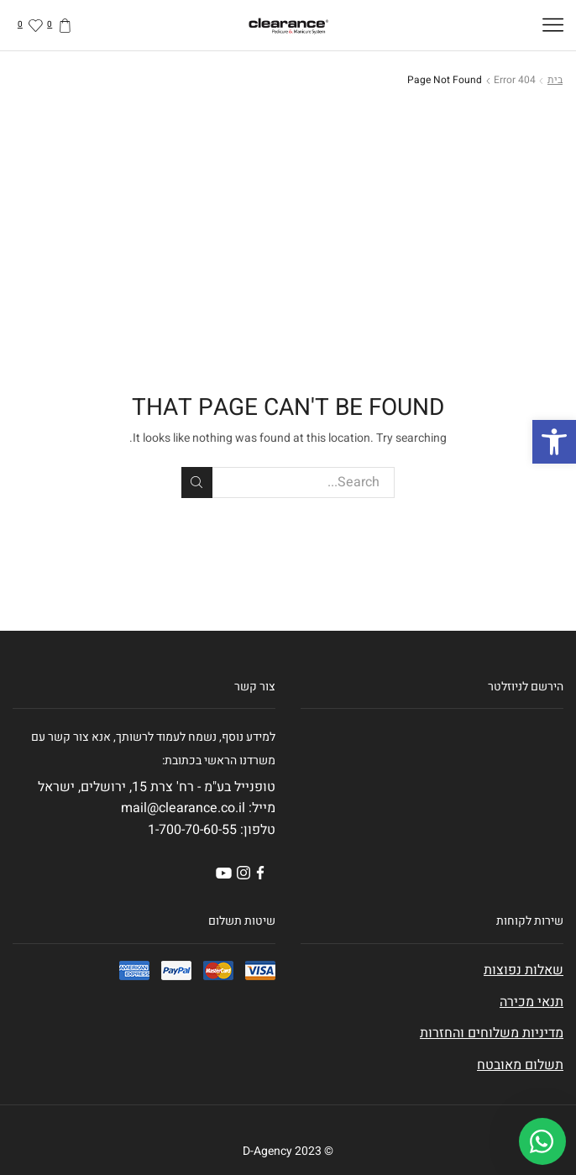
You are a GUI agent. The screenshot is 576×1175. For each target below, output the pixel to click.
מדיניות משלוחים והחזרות (491, 1033)
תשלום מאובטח (520, 1065)
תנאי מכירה (531, 1002)
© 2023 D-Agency (288, 1151)
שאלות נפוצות (523, 970)
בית (555, 80)
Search (196, 482)
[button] (554, 442)
